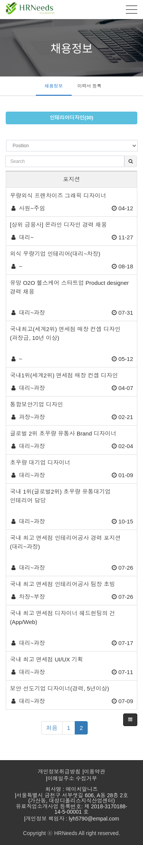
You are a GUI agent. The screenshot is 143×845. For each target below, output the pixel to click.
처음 (52, 728)
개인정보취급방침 (59, 771)
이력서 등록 (89, 86)
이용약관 (94, 771)
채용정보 (54, 86)
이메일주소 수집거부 (72, 778)
